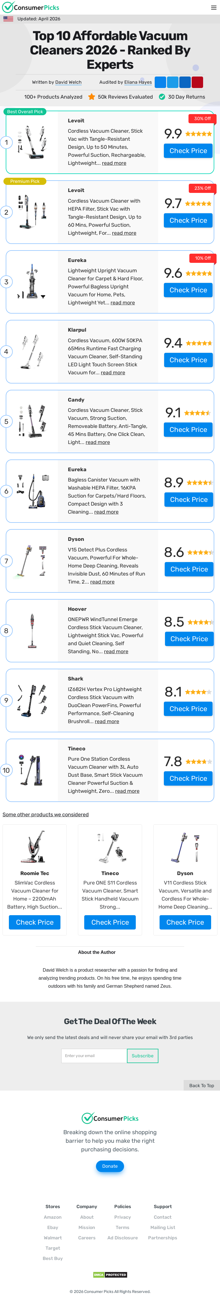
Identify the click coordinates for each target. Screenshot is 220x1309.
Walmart (53, 1237)
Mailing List (162, 1227)
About (87, 1217)
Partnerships (162, 1237)
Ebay (52, 1227)
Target (53, 1248)
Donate (110, 1166)
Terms (122, 1227)
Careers (87, 1237)
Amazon (53, 1217)
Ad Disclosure (122, 1237)
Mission (86, 1227)
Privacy (122, 1217)
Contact (163, 1217)
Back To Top (201, 1085)
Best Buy (53, 1258)
